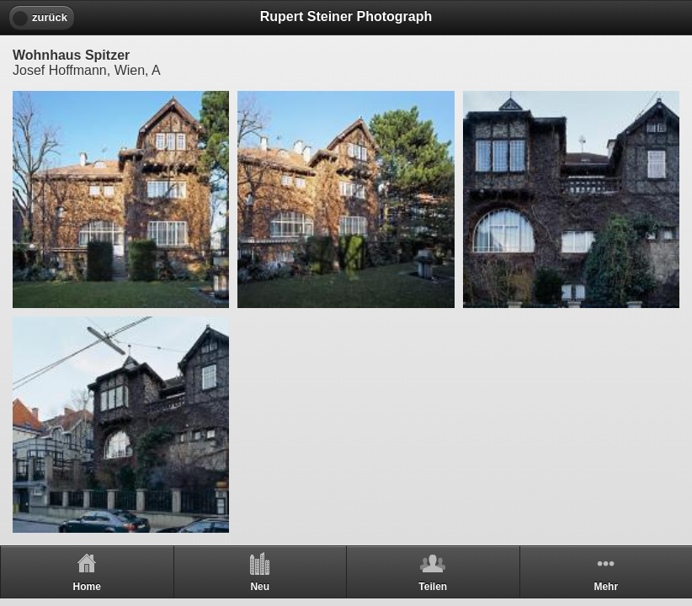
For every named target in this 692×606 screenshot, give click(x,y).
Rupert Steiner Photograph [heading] (346, 16)
